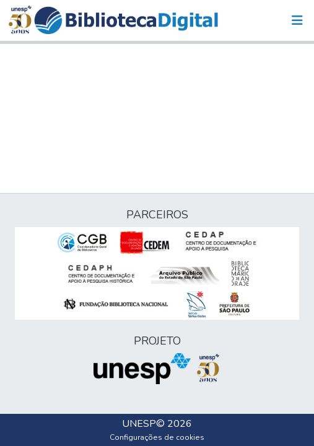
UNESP (139, 424)
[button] (126, 20)
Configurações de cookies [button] (157, 437)
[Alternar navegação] (297, 20)
